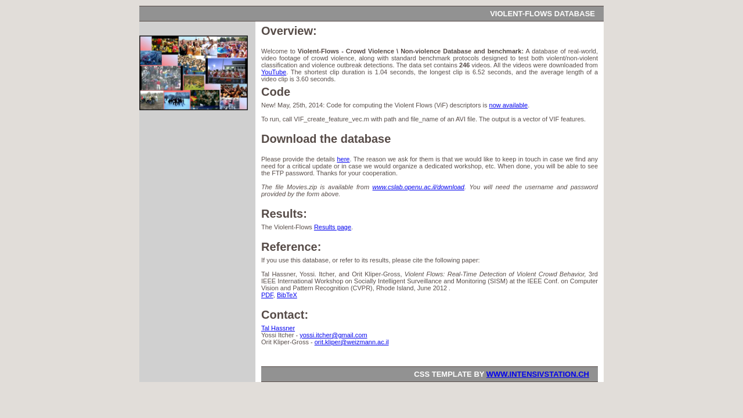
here (343, 159)
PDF (267, 294)
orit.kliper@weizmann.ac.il (352, 341)
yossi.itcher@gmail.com (333, 334)
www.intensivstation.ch (537, 374)
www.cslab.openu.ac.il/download (418, 186)
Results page (332, 227)
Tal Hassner (278, 328)
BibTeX (287, 294)
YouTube (273, 72)
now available (508, 105)
